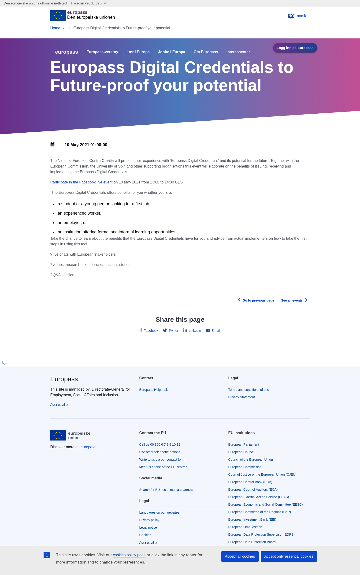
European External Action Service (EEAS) (258, 497)
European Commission (245, 467)
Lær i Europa (138, 52)
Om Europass (206, 52)
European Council (241, 452)
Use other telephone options (159, 452)
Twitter (173, 330)
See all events (292, 300)
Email (215, 330)
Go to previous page (258, 300)
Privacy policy (149, 520)
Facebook (150, 330)
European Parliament (243, 444)
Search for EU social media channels (166, 490)
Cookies (145, 535)
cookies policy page (129, 555)
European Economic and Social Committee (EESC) (265, 504)
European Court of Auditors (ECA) (253, 489)
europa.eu (89, 447)
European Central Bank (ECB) (250, 482)
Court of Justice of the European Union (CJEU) (262, 474)
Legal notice (148, 527)
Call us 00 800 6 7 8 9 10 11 (159, 444)
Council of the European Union (250, 459)
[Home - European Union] (82, 16)
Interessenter (238, 52)
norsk (296, 16)
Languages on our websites (159, 512)
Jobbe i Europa (171, 52)
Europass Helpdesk (153, 390)
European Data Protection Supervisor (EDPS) (261, 534)
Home (55, 28)
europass (66, 52)
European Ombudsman (245, 527)
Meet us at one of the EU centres (163, 467)
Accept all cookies (240, 556)
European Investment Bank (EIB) (252, 519)
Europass (64, 379)
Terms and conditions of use (248, 390)
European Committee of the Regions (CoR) (259, 512)
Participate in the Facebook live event (81, 182)
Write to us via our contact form (162, 459)
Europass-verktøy (102, 52)
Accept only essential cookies (288, 556)
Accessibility (59, 404)
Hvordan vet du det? (89, 3)
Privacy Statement (241, 397)
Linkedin (194, 330)
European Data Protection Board (252, 542)
